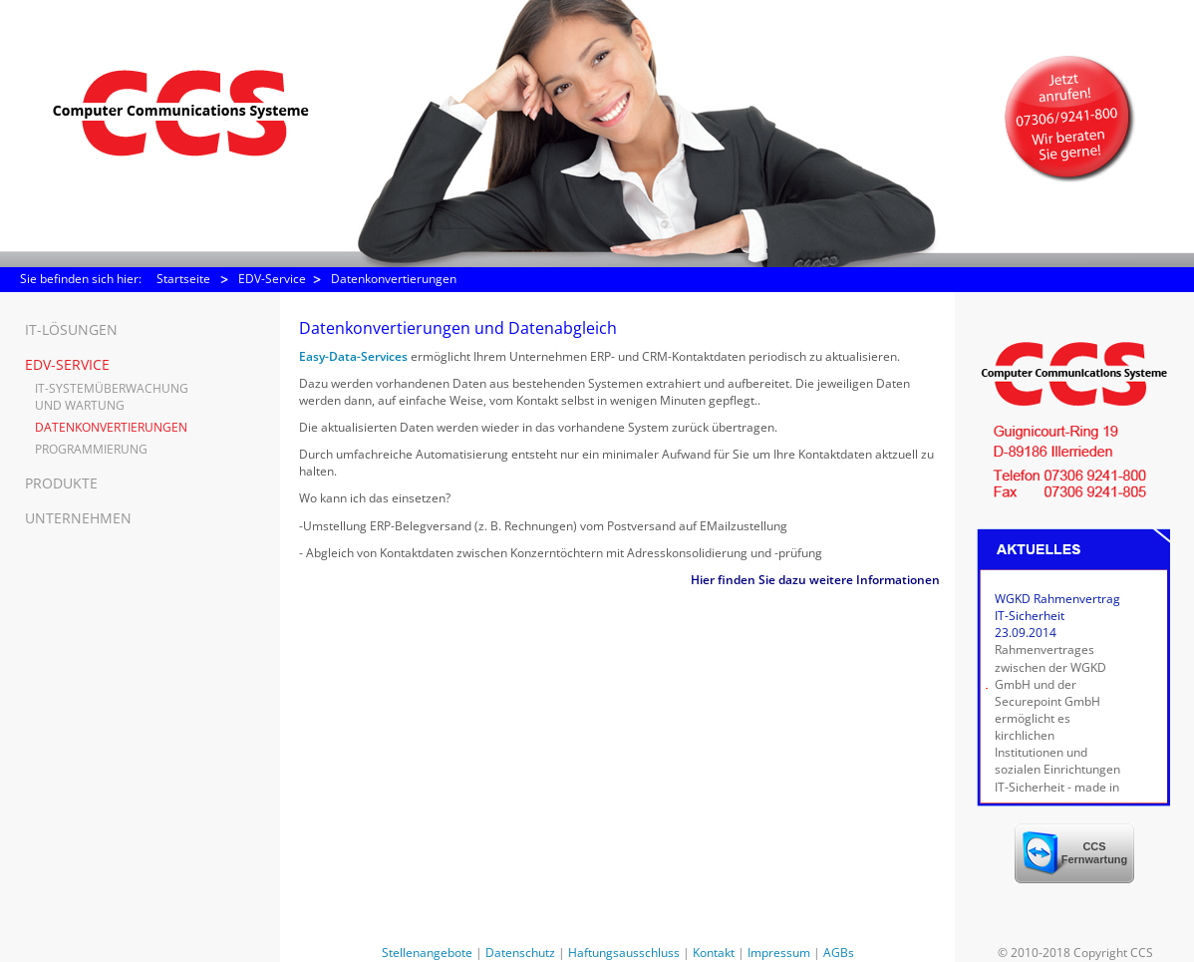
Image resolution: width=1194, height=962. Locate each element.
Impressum (778, 952)
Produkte (61, 483)
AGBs (838, 952)
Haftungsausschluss (624, 952)
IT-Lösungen (71, 329)
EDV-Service (272, 278)
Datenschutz (520, 952)
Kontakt (714, 952)
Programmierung (91, 449)
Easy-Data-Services (355, 356)
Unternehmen (78, 517)
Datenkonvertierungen (393, 278)
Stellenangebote (427, 952)
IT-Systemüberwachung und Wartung (111, 397)
